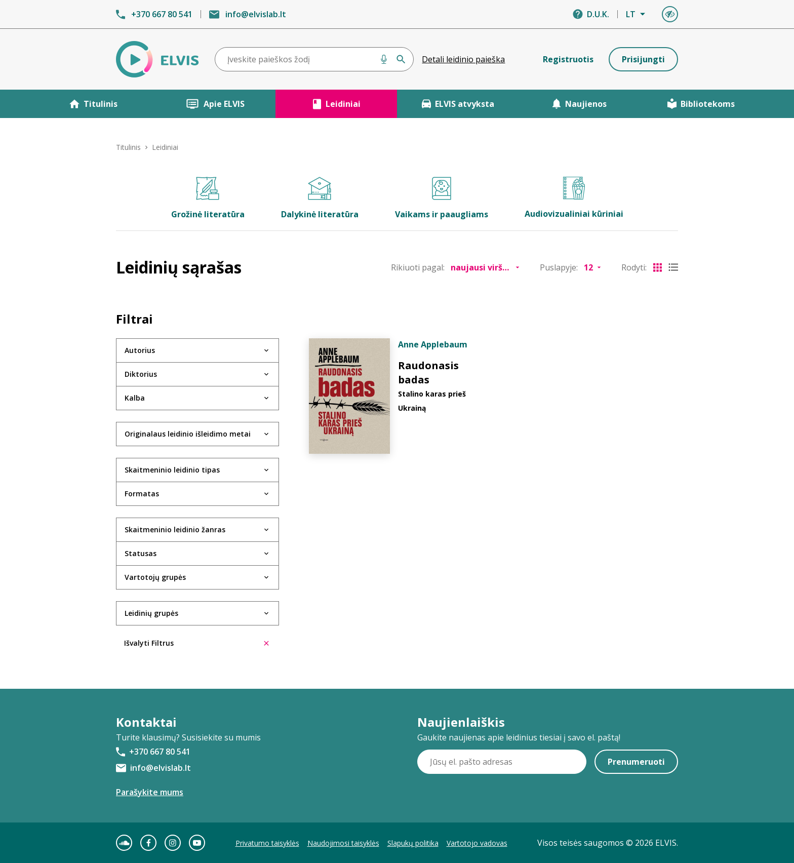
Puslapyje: (559, 267)
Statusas (140, 553)
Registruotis (568, 59)
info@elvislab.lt (255, 14)
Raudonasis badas (428, 372)
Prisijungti (643, 59)
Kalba (135, 398)
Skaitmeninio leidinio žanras (175, 529)
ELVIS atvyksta (458, 103)
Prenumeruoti (636, 761)
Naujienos (579, 103)
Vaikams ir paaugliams (441, 198)
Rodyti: (634, 267)
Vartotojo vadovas (477, 843)
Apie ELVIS (215, 103)
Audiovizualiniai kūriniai (574, 198)
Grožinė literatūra (208, 198)
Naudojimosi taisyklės (343, 843)
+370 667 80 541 (161, 14)
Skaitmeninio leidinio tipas (172, 470)
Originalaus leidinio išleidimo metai (188, 434)
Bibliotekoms (701, 103)
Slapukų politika (413, 843)
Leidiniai (336, 103)
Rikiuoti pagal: (418, 267)
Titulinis (93, 103)
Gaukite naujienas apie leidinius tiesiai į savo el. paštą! (518, 737)
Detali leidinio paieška (463, 59)
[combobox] (314, 59)
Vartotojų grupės (155, 577)
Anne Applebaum (432, 344)
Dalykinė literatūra (320, 198)
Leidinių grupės (151, 613)
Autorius (140, 350)
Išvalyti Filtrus (196, 643)
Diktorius (141, 374)
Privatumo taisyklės (267, 843)
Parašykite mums (149, 792)
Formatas (142, 493)
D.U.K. (598, 14)
